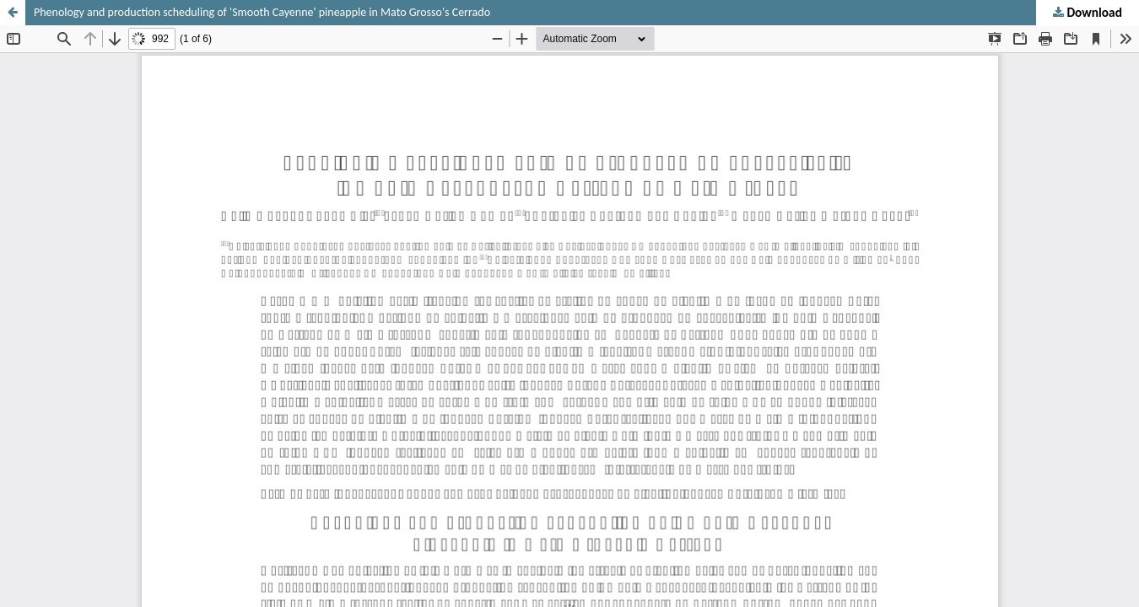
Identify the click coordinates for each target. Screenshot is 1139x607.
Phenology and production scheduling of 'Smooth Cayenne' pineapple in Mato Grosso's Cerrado (262, 12)
